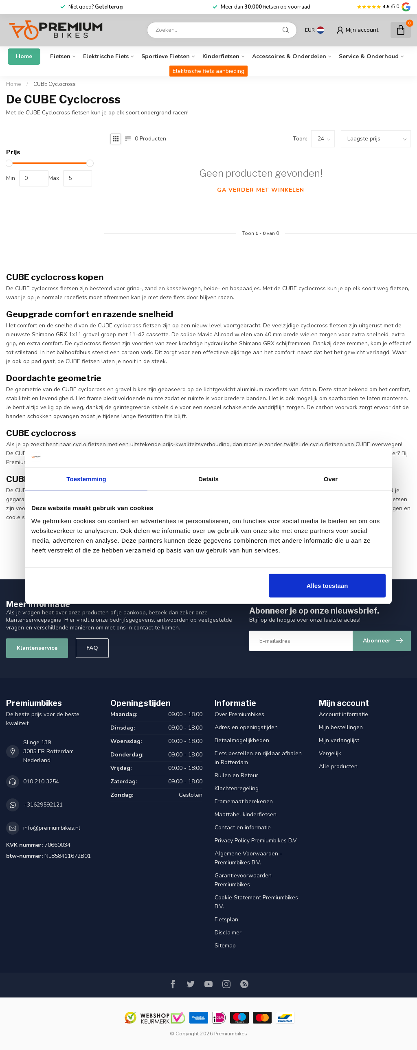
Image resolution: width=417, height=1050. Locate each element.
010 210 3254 (41, 781)
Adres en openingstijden (246, 727)
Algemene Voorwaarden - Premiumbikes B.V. (248, 858)
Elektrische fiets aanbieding (208, 71)
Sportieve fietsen (165, 56)
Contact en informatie (243, 827)
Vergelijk (330, 753)
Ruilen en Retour (236, 775)
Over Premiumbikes (239, 714)
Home (24, 56)
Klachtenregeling (237, 788)
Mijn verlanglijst (339, 740)
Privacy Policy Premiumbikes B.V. (256, 840)
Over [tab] (331, 479)
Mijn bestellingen (341, 727)
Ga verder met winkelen (260, 190)
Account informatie (343, 714)
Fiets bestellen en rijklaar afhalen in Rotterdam (258, 758)
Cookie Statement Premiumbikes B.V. (256, 902)
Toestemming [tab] (86, 479)
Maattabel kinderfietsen (246, 814)
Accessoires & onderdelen (289, 56)
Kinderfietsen (220, 56)
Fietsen (60, 56)
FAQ (92, 648)
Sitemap (225, 945)
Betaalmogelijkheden (242, 740)
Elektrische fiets (106, 56)
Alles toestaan (327, 585)
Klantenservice (37, 648)
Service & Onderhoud (369, 56)
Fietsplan (226, 919)
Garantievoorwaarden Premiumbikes (243, 880)
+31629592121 (43, 805)
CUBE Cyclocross (54, 84)
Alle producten (338, 766)
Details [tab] (208, 479)
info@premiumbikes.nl (51, 828)
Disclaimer (228, 932)
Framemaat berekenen (244, 801)
